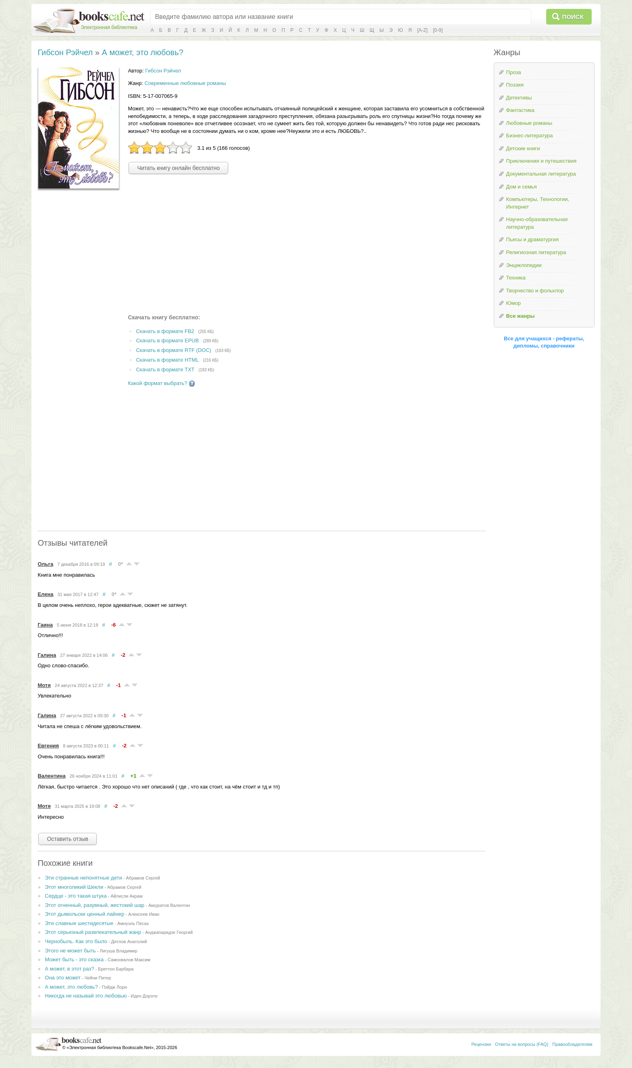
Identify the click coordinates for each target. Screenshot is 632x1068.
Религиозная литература (536, 252)
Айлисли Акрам (126, 896)
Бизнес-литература (529, 135)
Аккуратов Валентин (169, 905)
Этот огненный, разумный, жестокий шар (94, 905)
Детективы (519, 98)
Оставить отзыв (67, 839)
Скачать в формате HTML (167, 360)
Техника (516, 278)
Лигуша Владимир (118, 950)
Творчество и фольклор (535, 291)
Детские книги (523, 148)
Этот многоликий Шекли (74, 887)
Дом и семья (521, 187)
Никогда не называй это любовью (86, 996)
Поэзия (515, 85)
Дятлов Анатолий (129, 941)
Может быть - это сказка (74, 959)
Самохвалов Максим (129, 959)
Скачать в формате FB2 (165, 331)
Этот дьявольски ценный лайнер (84, 914)
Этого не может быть (70, 951)
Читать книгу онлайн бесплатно (178, 168)
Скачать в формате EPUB (167, 341)
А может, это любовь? (142, 52)
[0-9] (438, 30)
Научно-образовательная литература (537, 223)
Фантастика (520, 110)
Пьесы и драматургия (532, 239)
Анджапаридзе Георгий (169, 932)
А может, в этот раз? (69, 969)
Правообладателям (572, 1044)
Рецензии (481, 1044)
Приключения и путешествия (541, 161)
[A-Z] (422, 30)
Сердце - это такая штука (75, 896)
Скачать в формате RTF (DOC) (173, 351)
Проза (513, 72)
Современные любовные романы (185, 83)
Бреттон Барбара (115, 969)
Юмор (513, 303)
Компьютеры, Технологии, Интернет (537, 203)
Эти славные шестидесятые (79, 923)
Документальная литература (541, 174)
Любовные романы (529, 123)
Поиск (573, 16)
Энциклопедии (524, 265)
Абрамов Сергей (143, 878)
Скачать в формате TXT (165, 369)
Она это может (63, 978)
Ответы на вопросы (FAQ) (521, 1044)
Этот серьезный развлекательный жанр (93, 932)
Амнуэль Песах (133, 923)
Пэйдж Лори (114, 987)
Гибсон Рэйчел (65, 52)
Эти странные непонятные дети (83, 878)
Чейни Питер (98, 977)
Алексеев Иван (143, 914)
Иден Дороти (144, 995)
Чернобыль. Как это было (76, 941)
